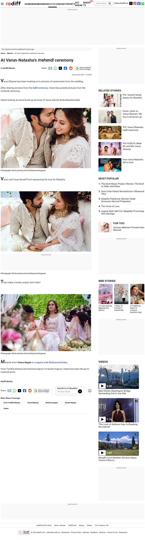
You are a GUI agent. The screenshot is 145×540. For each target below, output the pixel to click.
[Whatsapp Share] (54, 68)
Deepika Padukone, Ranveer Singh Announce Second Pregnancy (118, 200)
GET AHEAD (78, 4)
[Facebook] (139, 3)
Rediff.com (41, 532)
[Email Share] (49, 68)
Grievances (123, 532)
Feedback (94, 532)
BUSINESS (43, 4)
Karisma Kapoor (52, 403)
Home (3, 53)
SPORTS (70, 4)
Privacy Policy (76, 532)
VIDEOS (103, 361)
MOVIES (52, 4)
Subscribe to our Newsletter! (67, 388)
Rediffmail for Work (44, 525)
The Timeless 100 (101, 525)
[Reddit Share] (70, 68)
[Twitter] (131, 3)
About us (102, 532)
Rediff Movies (9, 68)
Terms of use (112, 532)
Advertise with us (53, 532)
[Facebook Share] (65, 68)
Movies (10, 53)
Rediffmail (72, 525)
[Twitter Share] (60, 68)
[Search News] (109, 3)
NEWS (34, 4)
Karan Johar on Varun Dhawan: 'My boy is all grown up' (132, 114)
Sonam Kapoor (70, 403)
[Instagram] (135, 3)
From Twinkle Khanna (12, 403)
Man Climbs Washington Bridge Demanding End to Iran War (114, 392)
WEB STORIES (106, 281)
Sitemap (86, 532)
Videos (89, 525)
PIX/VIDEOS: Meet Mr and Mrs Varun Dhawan (132, 146)
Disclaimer (65, 532)
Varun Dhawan (33, 403)
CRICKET (61, 4)
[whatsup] (143, 3)
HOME (28, 4)
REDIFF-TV (87, 4)
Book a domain (60, 525)
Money (81, 525)
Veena (6, 408)
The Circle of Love (110, 206)
